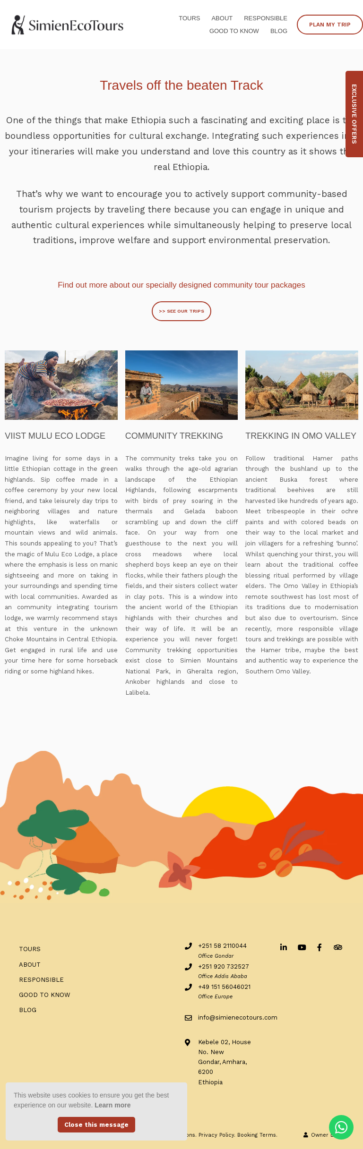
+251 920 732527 (223, 966)
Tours (189, 18)
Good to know (234, 30)
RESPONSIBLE (265, 18)
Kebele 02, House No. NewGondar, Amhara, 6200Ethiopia (224, 1062)
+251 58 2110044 (222, 945)
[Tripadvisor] (337, 947)
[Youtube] (301, 947)
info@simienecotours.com (237, 1017)
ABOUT (222, 18)
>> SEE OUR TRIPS (181, 311)
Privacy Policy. (217, 1135)
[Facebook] (319, 947)
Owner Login (323, 1135)
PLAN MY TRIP (330, 24)
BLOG (278, 30)
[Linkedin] (283, 947)
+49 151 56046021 (224, 986)
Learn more (112, 1105)
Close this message (96, 1124)
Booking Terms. (257, 1135)
